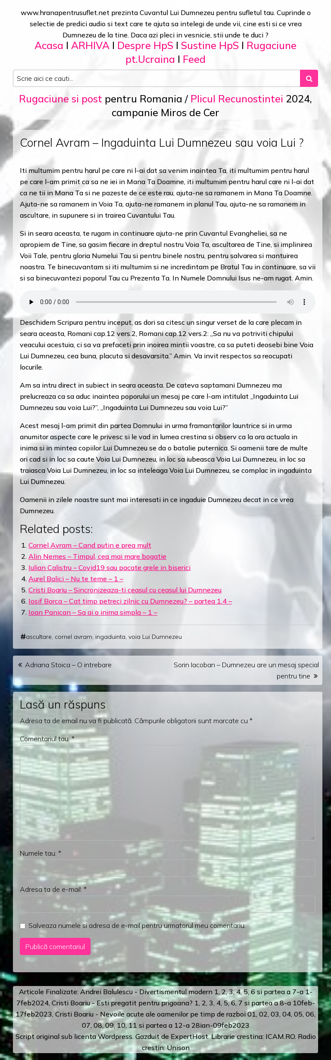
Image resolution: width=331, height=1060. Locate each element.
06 (310, 1014)
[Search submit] (309, 78)
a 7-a (295, 991)
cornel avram (73, 637)
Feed (194, 59)
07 (86, 1025)
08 (98, 1025)
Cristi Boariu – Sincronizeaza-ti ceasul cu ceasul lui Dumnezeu (125, 589)
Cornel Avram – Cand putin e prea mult (89, 545)
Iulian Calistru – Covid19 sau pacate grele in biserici (109, 567)
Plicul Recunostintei (236, 98)
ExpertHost (189, 1036)
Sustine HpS (210, 45)
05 (298, 1014)
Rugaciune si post (60, 98)
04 (286, 1014)
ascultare (39, 637)
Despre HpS (145, 45)
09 (109, 1025)
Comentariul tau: (47, 738)
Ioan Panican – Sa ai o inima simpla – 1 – (92, 612)
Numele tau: (40, 853)
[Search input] (156, 78)
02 (263, 1014)
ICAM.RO (280, 1036)
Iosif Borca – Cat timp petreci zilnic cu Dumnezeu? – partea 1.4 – (130, 601)
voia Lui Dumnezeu (155, 637)
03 (275, 1014)
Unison (178, 1047)
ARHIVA (90, 45)
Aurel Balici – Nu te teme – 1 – (75, 578)
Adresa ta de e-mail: (53, 889)
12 (178, 1025)
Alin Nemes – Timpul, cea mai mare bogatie (97, 556)
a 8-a (282, 1002)
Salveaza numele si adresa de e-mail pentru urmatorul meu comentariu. (137, 925)
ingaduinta (110, 637)
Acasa (48, 45)
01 (251, 1014)
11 (132, 1025)
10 (121, 1025)
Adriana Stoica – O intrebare (68, 664)
